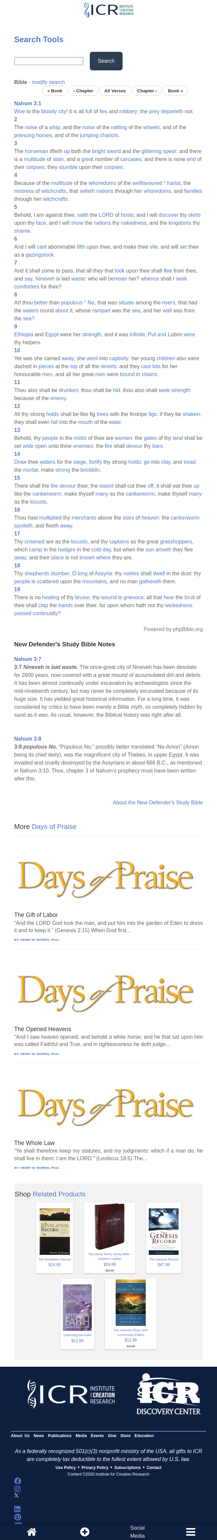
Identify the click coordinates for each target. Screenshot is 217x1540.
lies (103, 111)
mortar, (31, 470)
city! (63, 111)
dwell (159, 573)
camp (35, 549)
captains (119, 541)
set (183, 247)
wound (109, 597)
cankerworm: (47, 494)
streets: (109, 366)
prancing (24, 135)
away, (68, 358)
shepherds (37, 573)
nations (105, 191)
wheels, (152, 127)
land (178, 438)
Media (81, 1435)
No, (91, 302)
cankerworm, (141, 494)
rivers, (169, 302)
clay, (166, 462)
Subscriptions (127, 1467)
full (88, 111)
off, (151, 486)
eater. (115, 422)
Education (144, 1435)
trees (103, 414)
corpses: (114, 167)
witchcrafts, (54, 191)
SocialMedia (137, 1532)
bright (98, 151)
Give (112, 1435)
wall (167, 310)
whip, (55, 127)
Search (106, 61)
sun (149, 549)
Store (126, 1435)
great (87, 159)
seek (181, 279)
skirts (194, 215)
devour (134, 446)
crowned (34, 541)
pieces (46, 366)
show (77, 223)
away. (67, 525)
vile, (154, 247)
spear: (170, 151)
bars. (158, 446)
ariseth (163, 549)
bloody (49, 111)
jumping (89, 135)
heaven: (150, 518)
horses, (44, 135)
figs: (153, 414)
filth (81, 247)
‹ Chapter (83, 90)
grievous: (134, 597)
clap (43, 605)
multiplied (50, 518)
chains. (150, 374)
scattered (48, 581)
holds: (135, 462)
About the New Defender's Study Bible (158, 802)
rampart (101, 310)
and (161, 334)
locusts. (39, 502)
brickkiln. (91, 470)
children (165, 358)
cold (96, 549)
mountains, (95, 581)
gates (150, 438)
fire (108, 446)
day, (107, 549)
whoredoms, (157, 191)
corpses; (36, 167)
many (101, 494)
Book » (175, 90)
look (120, 271)
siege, (81, 462)
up (67, 151)
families (193, 191)
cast (41, 247)
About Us (20, 1435)
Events (97, 1435)
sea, (137, 310)
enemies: (84, 446)
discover (169, 215)
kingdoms (180, 223)
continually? (47, 613)
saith (82, 215)
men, (48, 374)
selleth (87, 191)
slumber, (61, 573)
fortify (95, 462)
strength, (92, 334)
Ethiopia (23, 334)
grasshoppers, (176, 541)
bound (127, 374)
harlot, (174, 183)
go (147, 462)
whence (150, 279)
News (38, 1435)
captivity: (119, 358)
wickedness (178, 605)
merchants (84, 518)
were (189, 334)
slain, (59, 159)
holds (52, 414)
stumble (68, 167)
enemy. (58, 398)
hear (169, 597)
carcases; (131, 159)
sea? (28, 318)
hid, (117, 390)
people (50, 438)
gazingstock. (40, 255)
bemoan (117, 279)
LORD (106, 215)
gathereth (150, 581)
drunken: (69, 390)
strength (180, 390)
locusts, (80, 541)
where (103, 557)
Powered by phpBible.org (173, 629)
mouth (85, 422)
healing (50, 597)
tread (189, 462)
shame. (22, 231)
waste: (78, 279)
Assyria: (104, 573)
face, (42, 223)
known (87, 557)
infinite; (138, 334)
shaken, (192, 414)
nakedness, (134, 223)
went (92, 358)
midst (80, 438)
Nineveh (45, 279)
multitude (34, 159)
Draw (20, 462)
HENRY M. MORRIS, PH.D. (39, 939)
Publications (60, 1435)
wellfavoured (147, 183)
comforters (26, 286)
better (41, 302)
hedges (67, 549)
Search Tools (39, 39)
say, (29, 279)
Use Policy (66, 1467)
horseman (36, 151)
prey (154, 111)
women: (124, 438)
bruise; (83, 597)
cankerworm (185, 518)
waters (30, 310)
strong (62, 470)
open (41, 446)
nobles (131, 573)
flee (168, 271)
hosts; (128, 215)
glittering (151, 151)
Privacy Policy (94, 1467)
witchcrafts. (56, 199)
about (61, 310)
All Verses (115, 90)
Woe (19, 111)
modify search (48, 82)
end (191, 159)
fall (54, 422)
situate (126, 302)
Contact (154, 1467)
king (82, 573)
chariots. (110, 135)
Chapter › (147, 90)
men (100, 374)
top (74, 366)
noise (31, 127)
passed (22, 613)
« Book (54, 90)
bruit (190, 597)
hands (65, 605)
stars (128, 518)
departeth (172, 111)
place (57, 557)
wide (28, 446)
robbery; (129, 111)
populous (71, 302)
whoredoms (102, 183)
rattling (119, 127)
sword (114, 151)
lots (156, 366)
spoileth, (24, 525)
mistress (24, 191)
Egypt (52, 334)
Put (152, 334)
